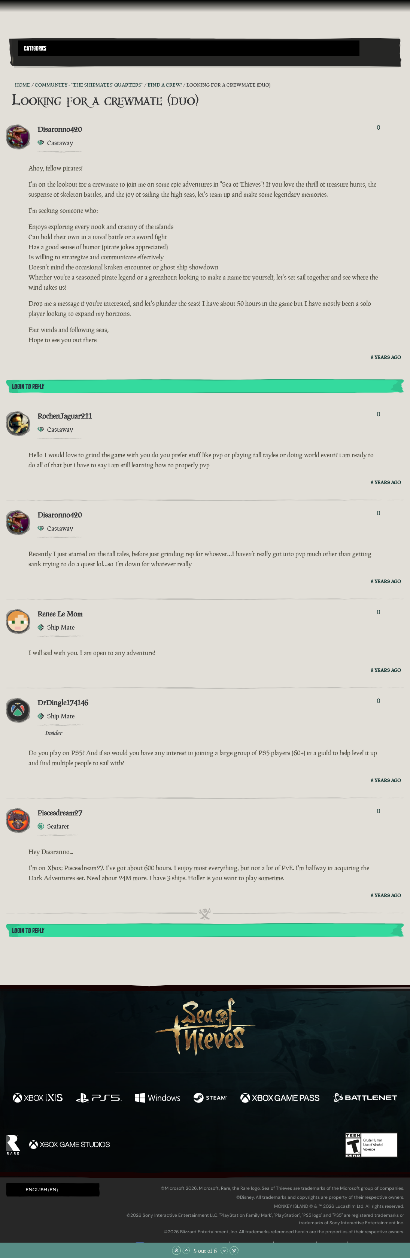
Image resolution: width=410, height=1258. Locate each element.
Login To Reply (28, 387)
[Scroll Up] (186, 1250)
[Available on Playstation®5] (98, 1098)
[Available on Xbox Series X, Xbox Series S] (37, 1098)
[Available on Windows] (157, 1098)
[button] (188, 48)
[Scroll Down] (224, 1250)
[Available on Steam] (210, 1098)
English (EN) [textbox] (41, 1189)
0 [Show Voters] (378, 127)
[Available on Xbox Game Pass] (280, 1098)
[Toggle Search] (32, 60)
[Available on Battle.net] (365, 1098)
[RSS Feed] (10, 85)
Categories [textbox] (35, 48)
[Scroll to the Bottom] (234, 1250)
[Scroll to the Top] (176, 1250)
